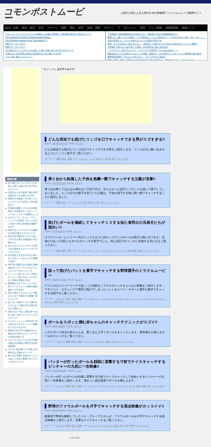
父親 (97, 202)
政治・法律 (11, 27)
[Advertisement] (106, 99)
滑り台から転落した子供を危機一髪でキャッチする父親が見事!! (102, 179)
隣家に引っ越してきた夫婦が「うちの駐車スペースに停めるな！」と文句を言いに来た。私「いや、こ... (156, 37)
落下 (103, 202)
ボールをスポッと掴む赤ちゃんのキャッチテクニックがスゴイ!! (102, 322)
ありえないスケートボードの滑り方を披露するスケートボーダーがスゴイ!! (22, 249)
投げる (108, 159)
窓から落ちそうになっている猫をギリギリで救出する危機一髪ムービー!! (22, 296)
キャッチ (83, 159)
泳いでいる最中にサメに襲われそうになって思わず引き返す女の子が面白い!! (22, 305)
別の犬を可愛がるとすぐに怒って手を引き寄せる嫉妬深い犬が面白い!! (22, 239)
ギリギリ (102, 386)
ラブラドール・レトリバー (113, 250)
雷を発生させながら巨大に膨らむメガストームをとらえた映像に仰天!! (22, 258)
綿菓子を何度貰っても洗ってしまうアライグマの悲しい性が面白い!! (22, 201)
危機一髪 (146, 386)
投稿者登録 (171, 27)
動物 (58, 250)
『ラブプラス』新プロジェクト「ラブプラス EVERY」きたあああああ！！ (142, 50)
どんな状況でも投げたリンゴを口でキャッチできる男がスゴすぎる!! (106, 139)
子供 (84, 202)
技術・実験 (93, 27)
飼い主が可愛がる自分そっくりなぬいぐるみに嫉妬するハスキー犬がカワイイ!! (22, 358)
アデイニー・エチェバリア (101, 299)
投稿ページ (188, 27)
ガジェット (130, 27)
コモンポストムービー (43, 15)
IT (119, 27)
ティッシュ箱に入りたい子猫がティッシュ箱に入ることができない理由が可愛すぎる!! (22, 277)
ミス (97, 250)
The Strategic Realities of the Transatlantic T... (26, 40)
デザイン (109, 27)
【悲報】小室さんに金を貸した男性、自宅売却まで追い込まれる (137, 47)
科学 (81, 27)
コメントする (122, 159)
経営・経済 (28, 27)
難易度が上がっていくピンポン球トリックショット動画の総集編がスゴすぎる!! (22, 286)
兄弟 (129, 250)
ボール (91, 250)
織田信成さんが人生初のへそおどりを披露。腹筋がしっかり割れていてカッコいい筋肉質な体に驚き (154, 53)
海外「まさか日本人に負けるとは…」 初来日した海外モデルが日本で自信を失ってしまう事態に (152, 44)
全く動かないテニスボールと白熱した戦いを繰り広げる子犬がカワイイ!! (39, 50)
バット (137, 299)
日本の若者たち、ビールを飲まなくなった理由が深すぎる (134, 40)
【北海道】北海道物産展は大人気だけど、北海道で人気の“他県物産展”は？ (142, 34)
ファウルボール (105, 426)
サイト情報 (155, 27)
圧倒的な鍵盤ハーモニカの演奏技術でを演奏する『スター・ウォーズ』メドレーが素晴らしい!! (23, 211)
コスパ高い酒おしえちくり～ (19, 57)
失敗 (140, 250)
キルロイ (80, 143)
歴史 (72, 27)
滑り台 (91, 202)
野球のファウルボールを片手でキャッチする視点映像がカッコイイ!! (106, 406)
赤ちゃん (115, 341)
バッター (112, 386)
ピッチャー (122, 386)
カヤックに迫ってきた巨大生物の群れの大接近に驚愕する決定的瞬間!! (22, 343)
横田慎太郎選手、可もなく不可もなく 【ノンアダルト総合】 (136, 57)
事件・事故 (71, 299)
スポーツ (52, 27)
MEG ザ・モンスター (15, 44)
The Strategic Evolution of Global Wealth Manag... (28, 37)
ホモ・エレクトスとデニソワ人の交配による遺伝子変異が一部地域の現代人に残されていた (48, 34)
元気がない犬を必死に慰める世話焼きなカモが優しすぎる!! (33, 53)
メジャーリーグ (148, 299)
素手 (127, 426)
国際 (63, 27)
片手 (121, 426)
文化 (41, 27)
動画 (98, 159)
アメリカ (119, 299)
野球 (61, 302)
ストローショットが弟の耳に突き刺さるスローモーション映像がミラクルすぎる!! (22, 324)
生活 (64, 202)
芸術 (142, 27)
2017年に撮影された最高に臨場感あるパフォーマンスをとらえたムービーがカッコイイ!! (23, 267)
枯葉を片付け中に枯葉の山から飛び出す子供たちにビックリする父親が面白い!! (22, 333)
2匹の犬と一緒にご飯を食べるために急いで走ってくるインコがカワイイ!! (23, 314)
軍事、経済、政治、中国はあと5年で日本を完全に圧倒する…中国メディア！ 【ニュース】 (150, 60)
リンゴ (92, 159)
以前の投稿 (73, 438)
